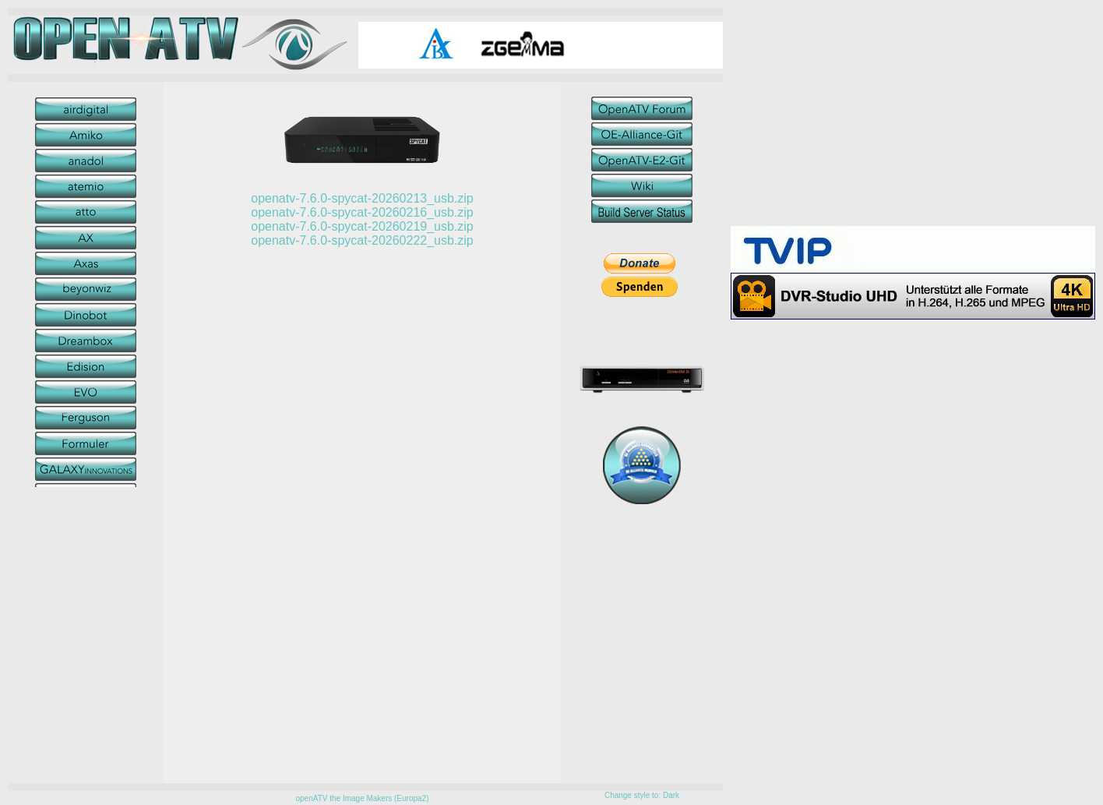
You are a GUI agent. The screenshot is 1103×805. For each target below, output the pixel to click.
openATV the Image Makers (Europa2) (361, 798)
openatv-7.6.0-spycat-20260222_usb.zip (362, 240)
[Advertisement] (913, 117)
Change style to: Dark (641, 795)
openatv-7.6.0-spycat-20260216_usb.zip (362, 212)
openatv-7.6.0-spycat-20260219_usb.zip (362, 226)
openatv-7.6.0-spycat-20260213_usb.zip (362, 198)
